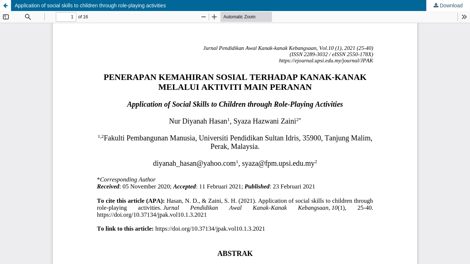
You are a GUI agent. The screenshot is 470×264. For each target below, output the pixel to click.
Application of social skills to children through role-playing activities (90, 5)
